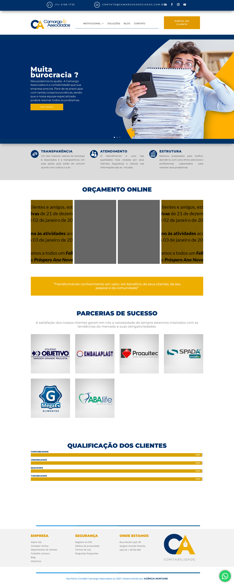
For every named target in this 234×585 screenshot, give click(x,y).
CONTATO (139, 23)
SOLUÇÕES (113, 23)
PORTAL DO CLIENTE (182, 22)
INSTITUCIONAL (92, 23)
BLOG (127, 23)
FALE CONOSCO (46, 107)
